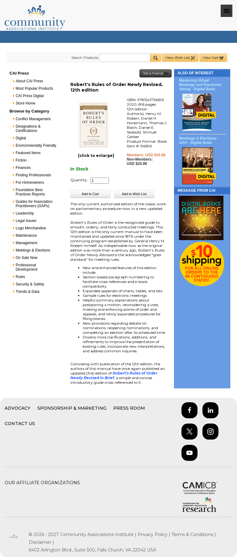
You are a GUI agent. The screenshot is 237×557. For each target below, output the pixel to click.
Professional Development (27, 267)
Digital (21, 138)
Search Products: (85, 57)
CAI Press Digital (30, 96)
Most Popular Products (34, 88)
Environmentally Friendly (36, 145)
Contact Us (20, 423)
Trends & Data (28, 291)
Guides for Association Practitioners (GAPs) (34, 203)
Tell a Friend (155, 73)
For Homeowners (30, 182)
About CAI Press (29, 81)
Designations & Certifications (28, 128)
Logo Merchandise (31, 228)
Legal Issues (26, 221)
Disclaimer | (41, 542)
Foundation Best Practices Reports (30, 192)
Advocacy (17, 408)
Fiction (21, 160)
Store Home (25, 103)
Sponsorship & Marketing (71, 408)
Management (26, 243)
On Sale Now (27, 258)
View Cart (213, 57)
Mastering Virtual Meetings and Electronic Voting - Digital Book (200, 84)
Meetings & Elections (33, 250)
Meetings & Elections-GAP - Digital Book (198, 140)
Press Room (129, 408)
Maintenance (26, 235)
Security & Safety (30, 284)
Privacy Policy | (155, 534)
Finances (23, 168)
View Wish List (180, 57)
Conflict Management (33, 119)
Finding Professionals (33, 175)
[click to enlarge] (96, 155)
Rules (20, 277)
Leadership (25, 213)
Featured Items (28, 153)
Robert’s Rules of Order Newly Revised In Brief (113, 375)
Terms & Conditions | (194, 534)
